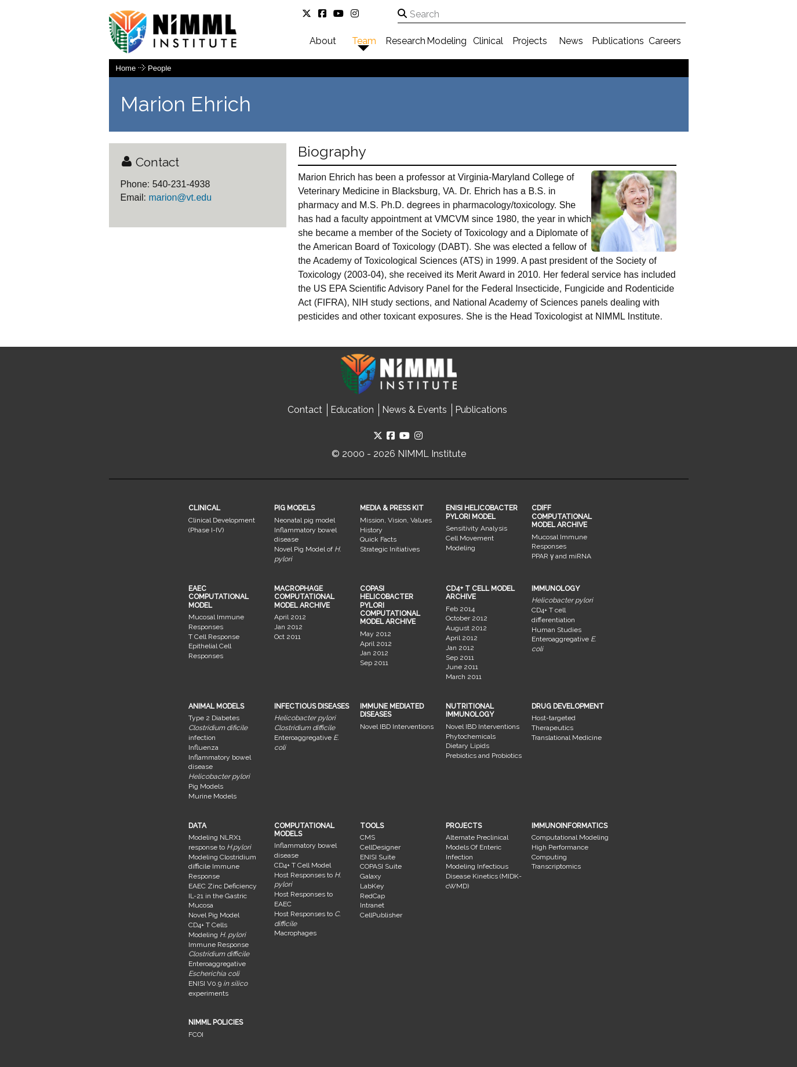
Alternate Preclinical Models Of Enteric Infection (477, 847)
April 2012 (290, 617)
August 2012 (466, 628)
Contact (304, 409)
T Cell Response (213, 637)
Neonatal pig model (304, 520)
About (323, 40)
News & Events (414, 409)
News (571, 40)
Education (352, 409)
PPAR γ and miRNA (561, 556)
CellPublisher (381, 915)
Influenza (203, 747)
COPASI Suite (381, 866)
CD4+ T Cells (207, 925)
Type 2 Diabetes (213, 718)
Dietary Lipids (467, 746)
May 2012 (375, 634)
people (159, 68)
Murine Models (212, 796)
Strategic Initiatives (390, 549)
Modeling (447, 40)
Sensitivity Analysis (476, 528)
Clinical (488, 40)
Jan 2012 (288, 627)
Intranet (372, 905)
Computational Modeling (570, 837)
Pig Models (205, 786)
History (371, 530)
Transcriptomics (556, 866)
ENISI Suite (377, 857)
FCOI (195, 1034)
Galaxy (370, 876)
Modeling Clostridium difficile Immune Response (222, 867)
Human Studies (556, 630)
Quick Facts (378, 539)
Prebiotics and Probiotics (484, 756)
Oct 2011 (287, 637)
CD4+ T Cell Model (302, 865)
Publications (618, 40)
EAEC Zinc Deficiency (222, 886)
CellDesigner (380, 847)
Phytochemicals (471, 736)
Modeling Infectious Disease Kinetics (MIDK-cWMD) (484, 876)
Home (126, 68)
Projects (529, 40)
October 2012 (466, 618)
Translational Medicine (567, 738)
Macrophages (295, 933)
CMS (367, 837)
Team (364, 40)
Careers (665, 40)
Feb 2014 (460, 609)
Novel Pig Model (213, 915)
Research (405, 40)
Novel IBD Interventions (397, 727)
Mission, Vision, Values (396, 520)
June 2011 (462, 667)
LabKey (372, 886)
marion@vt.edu (179, 197)
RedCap (372, 896)
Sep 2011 (374, 663)
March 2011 (464, 677)
